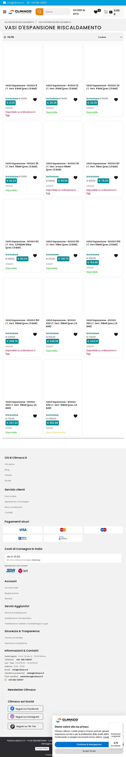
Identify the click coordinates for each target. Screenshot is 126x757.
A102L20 (50, 108)
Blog (7, 469)
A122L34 (9, 263)
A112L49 (90, 346)
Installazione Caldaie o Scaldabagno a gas (26, 623)
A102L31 (9, 185)
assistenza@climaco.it (31, 676)
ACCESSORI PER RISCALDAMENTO (19, 22)
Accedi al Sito (11, 587)
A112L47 (49, 346)
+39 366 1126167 (39, 2)
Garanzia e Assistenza (16, 643)
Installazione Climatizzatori (18, 618)
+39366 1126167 (24, 659)
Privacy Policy (42, 748)
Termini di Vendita (14, 637)
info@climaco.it (15, 2)
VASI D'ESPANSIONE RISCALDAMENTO (55, 22)
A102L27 (90, 108)
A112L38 (89, 267)
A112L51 (9, 428)
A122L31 (49, 185)
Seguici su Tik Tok (26, 726)
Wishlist (8, 598)
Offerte (8, 475)
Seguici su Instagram (27, 716)
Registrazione (12, 593)
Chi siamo (10, 464)
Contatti (9, 512)
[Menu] (121, 724)
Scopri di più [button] (89, 751)
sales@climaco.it (35, 673)
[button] (39, 11)
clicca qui (36, 560)
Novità (8, 480)
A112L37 (49, 263)
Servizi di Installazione (16, 612)
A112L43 (9, 346)
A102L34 (90, 185)
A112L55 (49, 428)
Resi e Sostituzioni (13, 507)
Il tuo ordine (10, 496)
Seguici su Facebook (27, 708)
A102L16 (9, 108)
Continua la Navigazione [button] (89, 744)
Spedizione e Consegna (17, 501)
